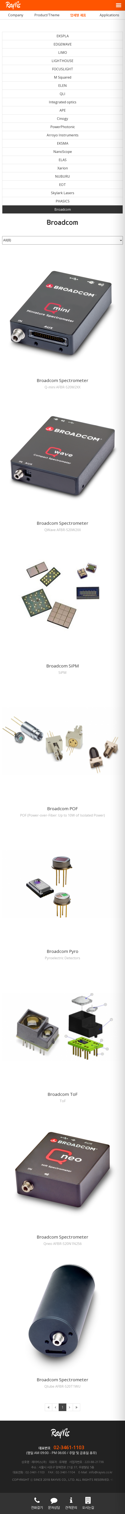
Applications (109, 15)
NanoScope (62, 151)
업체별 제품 (78, 15)
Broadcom (62, 209)
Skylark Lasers (62, 193)
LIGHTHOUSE (62, 60)
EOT (62, 184)
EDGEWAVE (63, 44)
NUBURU (62, 176)
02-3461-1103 (69, 1447)
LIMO (62, 52)
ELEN (62, 85)
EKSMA (62, 143)
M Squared (62, 77)
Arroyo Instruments (62, 135)
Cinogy (62, 118)
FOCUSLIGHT (62, 69)
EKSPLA (63, 36)
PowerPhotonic (62, 127)
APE (63, 110)
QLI (62, 93)
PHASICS (63, 201)
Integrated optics (62, 102)
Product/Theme (47, 15)
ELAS (63, 160)
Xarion (62, 168)
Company (15, 15)
